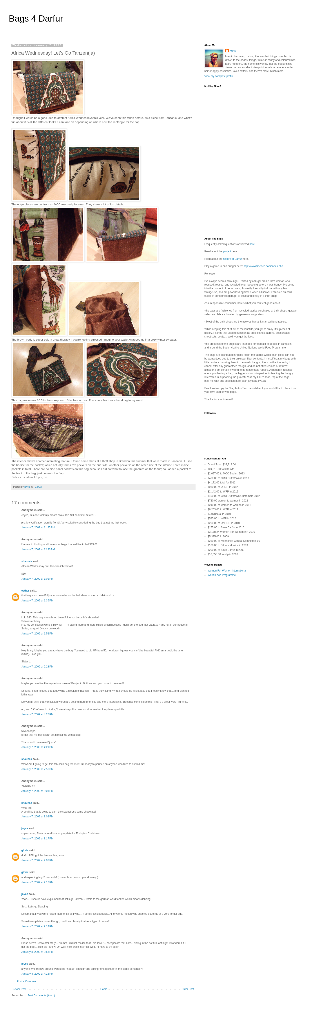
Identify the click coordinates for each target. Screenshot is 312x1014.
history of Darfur (232, 258)
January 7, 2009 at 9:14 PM (37, 926)
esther (25, 590)
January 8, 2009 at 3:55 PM (37, 951)
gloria (25, 850)
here (252, 244)
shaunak (26, 561)
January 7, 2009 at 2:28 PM (37, 666)
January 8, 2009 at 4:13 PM (37, 973)
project (227, 251)
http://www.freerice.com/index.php (263, 266)
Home (103, 989)
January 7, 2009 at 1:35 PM (37, 600)
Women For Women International (227, 570)
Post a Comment (26, 981)
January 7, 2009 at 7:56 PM (37, 769)
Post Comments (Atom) (41, 995)
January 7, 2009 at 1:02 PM (37, 578)
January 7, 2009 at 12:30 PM (38, 549)
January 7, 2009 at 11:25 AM (38, 527)
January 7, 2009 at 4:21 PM (37, 747)
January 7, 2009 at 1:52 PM (37, 633)
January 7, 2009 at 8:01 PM (37, 791)
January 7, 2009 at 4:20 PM (37, 714)
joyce (24, 828)
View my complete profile (219, 76)
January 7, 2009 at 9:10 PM (37, 882)
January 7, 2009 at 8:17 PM (37, 838)
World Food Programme (222, 575)
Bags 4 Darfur (36, 18)
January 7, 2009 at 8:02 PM (37, 816)
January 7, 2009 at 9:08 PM (37, 860)
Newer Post (19, 989)
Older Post (187, 989)
